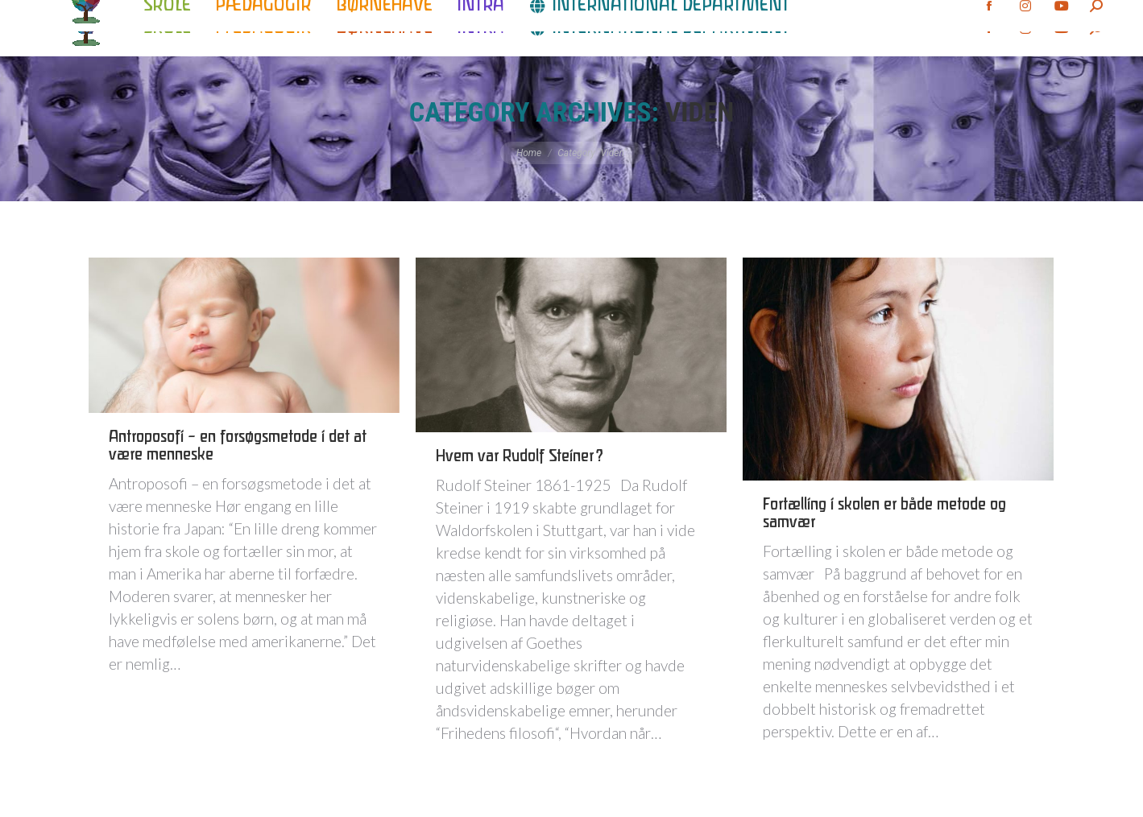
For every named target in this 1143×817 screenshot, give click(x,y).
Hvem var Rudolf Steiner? (519, 457)
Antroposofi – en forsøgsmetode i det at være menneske (238, 446)
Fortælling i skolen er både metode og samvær (884, 514)
